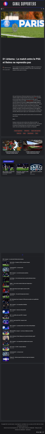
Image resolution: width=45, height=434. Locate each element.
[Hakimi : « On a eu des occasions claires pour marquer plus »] (6, 285)
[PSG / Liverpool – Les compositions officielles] (6, 306)
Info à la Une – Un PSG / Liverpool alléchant (18, 346)
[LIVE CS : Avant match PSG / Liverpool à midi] (6, 322)
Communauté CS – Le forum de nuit (16, 267)
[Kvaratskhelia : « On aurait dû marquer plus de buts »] (6, 295)
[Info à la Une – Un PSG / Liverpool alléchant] (6, 348)
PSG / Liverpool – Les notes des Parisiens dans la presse (13, 259)
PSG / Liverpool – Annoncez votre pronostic (18, 309)
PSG (35, 97)
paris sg (19, 133)
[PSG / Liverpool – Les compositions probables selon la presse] (6, 343)
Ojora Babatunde (29, 100)
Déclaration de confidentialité (20, 429)
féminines (27, 130)
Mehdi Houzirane (8, 67)
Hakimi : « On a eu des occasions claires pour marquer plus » (21, 283)
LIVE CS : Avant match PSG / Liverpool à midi (18, 320)
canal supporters (18, 130)
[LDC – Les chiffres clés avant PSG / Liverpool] (6, 317)
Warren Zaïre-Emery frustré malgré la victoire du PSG (20, 288)
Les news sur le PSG (32, 424)
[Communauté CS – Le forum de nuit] (36, 167)
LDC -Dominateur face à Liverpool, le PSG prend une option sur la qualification (24, 299)
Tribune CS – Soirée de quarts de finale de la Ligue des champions (22, 357)
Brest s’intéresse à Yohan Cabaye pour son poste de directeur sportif (22, 336)
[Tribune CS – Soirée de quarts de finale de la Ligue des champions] (6, 359)
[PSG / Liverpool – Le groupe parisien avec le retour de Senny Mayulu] (6, 327)
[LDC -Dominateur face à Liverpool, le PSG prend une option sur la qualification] (6, 301)
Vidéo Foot (38, 424)
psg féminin (30, 133)
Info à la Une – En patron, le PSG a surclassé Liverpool (20, 262)
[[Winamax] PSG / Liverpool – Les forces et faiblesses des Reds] (6, 332)
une (37, 133)
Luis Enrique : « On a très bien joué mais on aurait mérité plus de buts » (23, 278)
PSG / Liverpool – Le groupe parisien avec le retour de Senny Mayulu (22, 325)
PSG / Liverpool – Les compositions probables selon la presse (21, 341)
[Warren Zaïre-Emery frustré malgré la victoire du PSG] (6, 290)
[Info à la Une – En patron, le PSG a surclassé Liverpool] (22, 167)
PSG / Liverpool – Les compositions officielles (18, 304)
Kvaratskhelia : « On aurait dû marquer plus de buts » (19, 294)
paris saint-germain (36, 130)
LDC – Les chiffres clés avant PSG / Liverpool (18, 315)
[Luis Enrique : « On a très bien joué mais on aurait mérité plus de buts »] (6, 280)
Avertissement (28, 429)
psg (24, 133)
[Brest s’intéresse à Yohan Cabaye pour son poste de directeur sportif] (6, 338)
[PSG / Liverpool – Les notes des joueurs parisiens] (6, 274)
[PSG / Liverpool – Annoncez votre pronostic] (6, 311)
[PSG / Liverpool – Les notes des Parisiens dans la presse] (9, 167)
